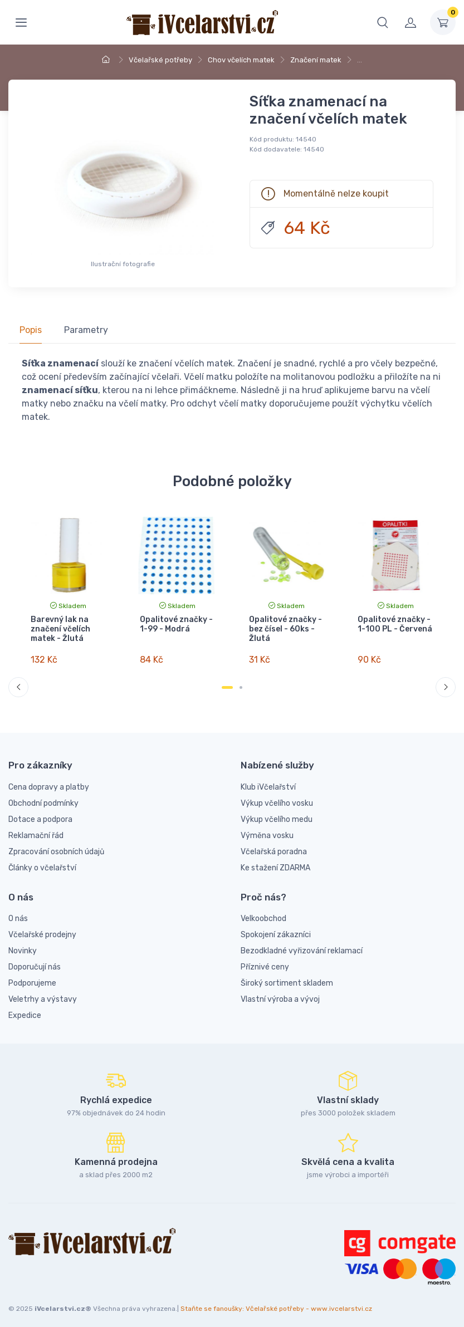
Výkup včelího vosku (277, 794)
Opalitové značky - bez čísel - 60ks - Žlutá (284, 629)
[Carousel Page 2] (241, 679)
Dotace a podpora (40, 810)
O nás (18, 910)
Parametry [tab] (86, 330)
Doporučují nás (34, 958)
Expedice (24, 1007)
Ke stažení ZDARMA (275, 859)
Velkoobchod (263, 910)
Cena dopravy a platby (48, 778)
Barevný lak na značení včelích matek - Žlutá (60, 629)
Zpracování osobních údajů (56, 843)
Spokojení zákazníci (276, 926)
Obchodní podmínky (43, 794)
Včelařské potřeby (160, 60)
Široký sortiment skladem (287, 975)
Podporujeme (32, 975)
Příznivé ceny (265, 958)
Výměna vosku (267, 826)
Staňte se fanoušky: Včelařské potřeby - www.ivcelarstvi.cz (276, 1300)
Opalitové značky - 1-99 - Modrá (176, 624)
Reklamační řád (36, 826)
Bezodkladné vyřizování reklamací (302, 942)
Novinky (22, 942)
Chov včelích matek (241, 60)
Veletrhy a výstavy (42, 991)
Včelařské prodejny (42, 926)
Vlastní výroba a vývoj (280, 991)
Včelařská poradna (274, 843)
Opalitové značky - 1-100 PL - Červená (395, 624)
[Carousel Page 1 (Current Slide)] (227, 679)
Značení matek (315, 60)
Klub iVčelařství (268, 778)
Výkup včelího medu (276, 810)
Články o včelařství (42, 859)
